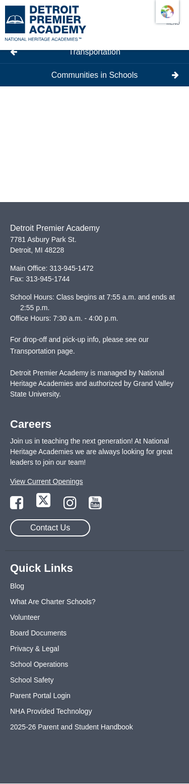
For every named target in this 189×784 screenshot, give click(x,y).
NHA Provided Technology (51, 711)
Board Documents (38, 633)
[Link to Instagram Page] (71, 506)
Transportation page (41, 351)
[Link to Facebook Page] (17, 506)
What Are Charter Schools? (53, 602)
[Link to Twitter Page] (44, 506)
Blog (17, 586)
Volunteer (25, 617)
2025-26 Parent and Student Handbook (71, 727)
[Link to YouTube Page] (95, 506)
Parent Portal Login (40, 696)
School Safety (31, 680)
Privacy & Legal (34, 649)
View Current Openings (46, 481)
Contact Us (50, 527)
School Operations (39, 664)
